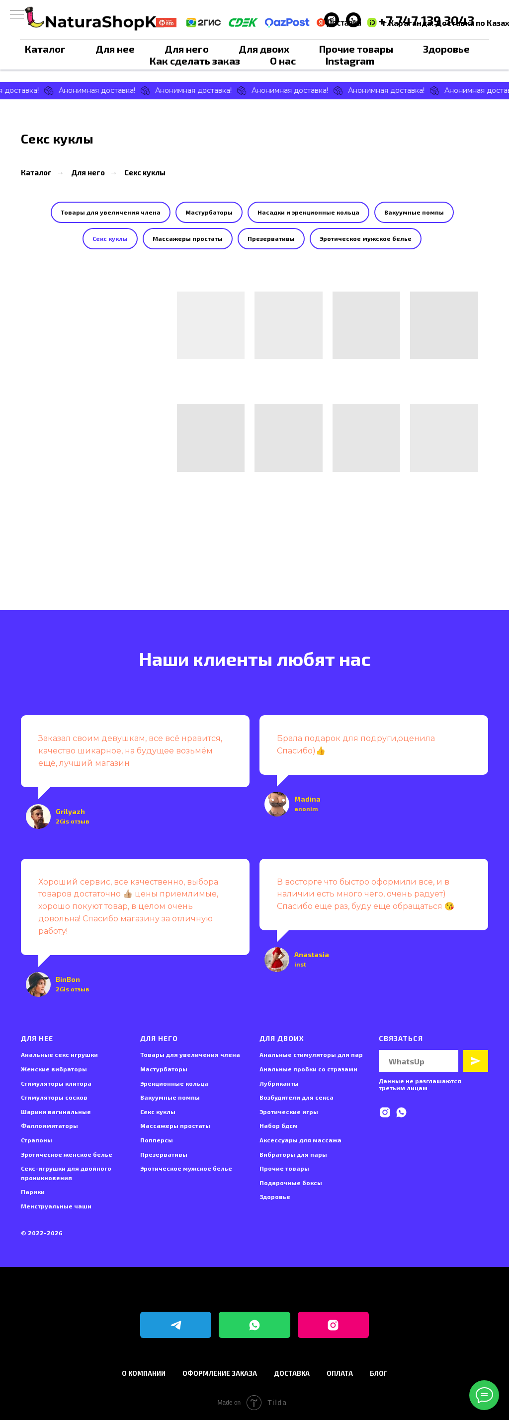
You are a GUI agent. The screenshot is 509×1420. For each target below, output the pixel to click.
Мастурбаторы (209, 212)
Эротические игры (288, 1111)
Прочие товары (356, 49)
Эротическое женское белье (66, 1154)
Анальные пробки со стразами (308, 1068)
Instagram (350, 61)
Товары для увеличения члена (111, 212)
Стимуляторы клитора (56, 1083)
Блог (379, 1373)
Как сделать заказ (195, 61)
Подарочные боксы (290, 1182)
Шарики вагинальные (56, 1111)
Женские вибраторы (54, 1068)
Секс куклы (145, 172)
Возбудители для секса (296, 1097)
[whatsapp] (401, 1112)
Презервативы (271, 238)
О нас (283, 61)
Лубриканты (279, 1083)
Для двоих (264, 49)
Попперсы (156, 1139)
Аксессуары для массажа (300, 1139)
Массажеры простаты (188, 238)
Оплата (340, 1373)
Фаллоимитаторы (49, 1125)
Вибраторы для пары (293, 1154)
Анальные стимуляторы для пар (311, 1054)
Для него (187, 49)
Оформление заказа (219, 1373)
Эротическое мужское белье (366, 238)
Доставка (292, 1373)
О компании (144, 1373)
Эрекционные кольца (174, 1083)
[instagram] (385, 1112)
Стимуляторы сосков (54, 1097)
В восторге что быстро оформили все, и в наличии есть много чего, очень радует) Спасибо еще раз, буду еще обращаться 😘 (365, 894)
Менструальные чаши (56, 1205)
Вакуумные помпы (414, 212)
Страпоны (36, 1139)
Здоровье (446, 49)
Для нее (115, 49)
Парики (33, 1191)
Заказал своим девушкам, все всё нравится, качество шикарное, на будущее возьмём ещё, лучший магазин (130, 751)
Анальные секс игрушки (59, 1054)
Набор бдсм (278, 1125)
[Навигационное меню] (17, 15)
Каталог (45, 49)
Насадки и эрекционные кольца (308, 212)
